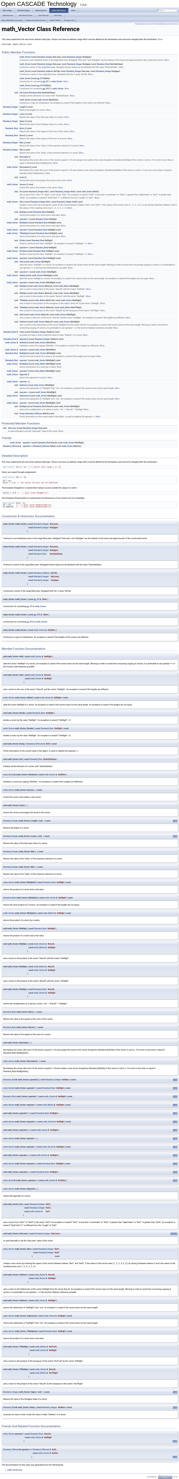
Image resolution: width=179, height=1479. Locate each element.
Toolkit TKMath (55, 20)
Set (21, 191)
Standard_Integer (44, 57)
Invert (22, 177)
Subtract (23, 322)
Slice (22, 202)
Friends (175, 24)
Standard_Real (103, 64)
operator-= (24, 392)
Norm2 (23, 135)
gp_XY (40, 78)
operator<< (27, 446)
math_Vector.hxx (14, 1470)
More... (161, 39)
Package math (69, 20)
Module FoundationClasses (36, 20)
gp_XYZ (40, 85)
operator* (24, 230)
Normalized (25, 167)
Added (22, 275)
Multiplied (24, 223)
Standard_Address (45, 71)
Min (21, 150)
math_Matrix (64, 286)
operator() (24, 339)
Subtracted (24, 396)
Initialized (24, 342)
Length (23, 107)
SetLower (12, 428)
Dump (22, 413)
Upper (22, 121)
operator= (24, 350)
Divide (22, 240)
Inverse (23, 184)
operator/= (24, 247)
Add (21, 262)
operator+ (24, 282)
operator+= (24, 272)
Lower (22, 114)
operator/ (24, 258)
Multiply (23, 212)
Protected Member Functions (162, 24)
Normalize (24, 157)
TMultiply (24, 300)
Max (21, 142)
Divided (23, 251)
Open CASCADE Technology (12, 20)
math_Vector (25, 57)
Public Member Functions (143, 24)
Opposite (24, 374)
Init (21, 93)
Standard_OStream (34, 413)
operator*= (24, 219)
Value (22, 332)
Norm (22, 128)
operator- (24, 381)
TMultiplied (25, 233)
